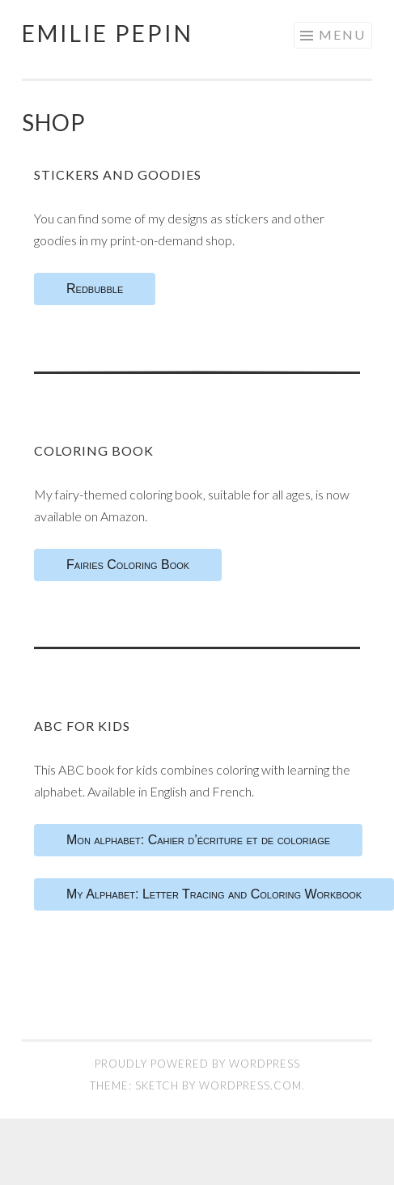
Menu (342, 34)
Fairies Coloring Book (127, 564)
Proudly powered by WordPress (197, 1063)
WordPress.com (250, 1085)
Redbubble (94, 288)
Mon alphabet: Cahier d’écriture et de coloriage (198, 840)
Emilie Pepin (107, 33)
